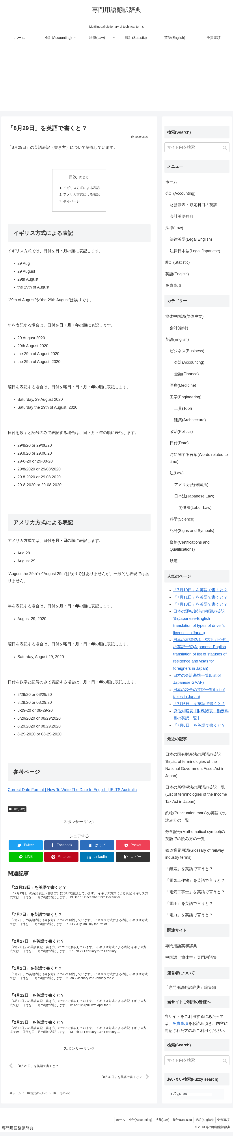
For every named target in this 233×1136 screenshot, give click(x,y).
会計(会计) (179, 328)
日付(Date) (18, 810)
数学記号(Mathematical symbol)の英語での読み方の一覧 (195, 835)
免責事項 (173, 285)
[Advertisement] (116, 80)
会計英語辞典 (182, 216)
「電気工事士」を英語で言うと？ (195, 892)
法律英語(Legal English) (191, 239)
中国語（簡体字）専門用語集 (191, 957)
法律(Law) (174, 228)
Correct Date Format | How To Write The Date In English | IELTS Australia (72, 791)
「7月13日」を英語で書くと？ (200, 604)
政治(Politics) (181, 431)
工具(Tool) (183, 408)
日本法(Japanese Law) (194, 496)
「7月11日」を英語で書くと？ (200, 597)
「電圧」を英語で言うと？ (189, 903)
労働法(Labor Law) (195, 507)
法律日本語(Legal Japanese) (195, 251)
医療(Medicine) (183, 385)
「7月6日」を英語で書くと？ (199, 704)
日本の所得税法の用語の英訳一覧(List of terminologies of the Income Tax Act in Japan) (196, 794)
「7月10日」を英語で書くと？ (200, 590)
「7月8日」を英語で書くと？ (199, 725)
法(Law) (177, 473)
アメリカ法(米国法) (191, 485)
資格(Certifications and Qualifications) (190, 546)
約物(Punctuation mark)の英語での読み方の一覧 (196, 816)
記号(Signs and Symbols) (192, 530)
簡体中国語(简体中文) (184, 316)
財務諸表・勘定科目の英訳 (193, 205)
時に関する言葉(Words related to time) (199, 458)
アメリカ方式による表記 (81, 195)
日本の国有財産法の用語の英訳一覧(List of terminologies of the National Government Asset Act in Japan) (195, 765)
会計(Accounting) (180, 193)
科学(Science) (182, 519)
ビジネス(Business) (187, 351)
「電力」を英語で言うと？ (189, 915)
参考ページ (71, 202)
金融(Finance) (186, 374)
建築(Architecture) (190, 420)
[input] (196, 147)
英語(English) (177, 274)
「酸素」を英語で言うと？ (189, 869)
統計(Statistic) (177, 262)
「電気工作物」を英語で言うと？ (195, 880)
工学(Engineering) (185, 397)
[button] (225, 147)
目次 (73, 177)
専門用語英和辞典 (181, 946)
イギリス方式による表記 (81, 188)
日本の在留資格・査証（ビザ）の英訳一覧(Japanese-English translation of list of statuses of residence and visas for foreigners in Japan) (201, 654)
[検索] (191, 1094)
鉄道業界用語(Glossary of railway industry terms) (194, 854)
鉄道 (174, 561)
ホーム (171, 182)
